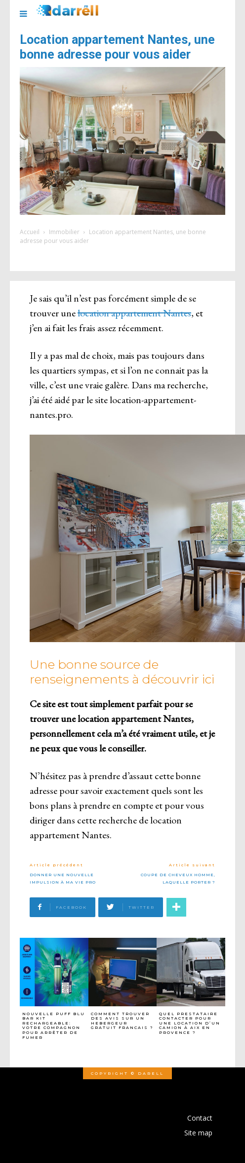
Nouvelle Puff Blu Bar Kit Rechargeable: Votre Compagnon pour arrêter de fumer (53, 1025)
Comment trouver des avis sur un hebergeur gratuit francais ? (122, 1020)
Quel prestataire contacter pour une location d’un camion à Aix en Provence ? (189, 1023)
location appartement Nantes (134, 313)
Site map (198, 1132)
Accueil (30, 232)
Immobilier (64, 232)
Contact (199, 1118)
